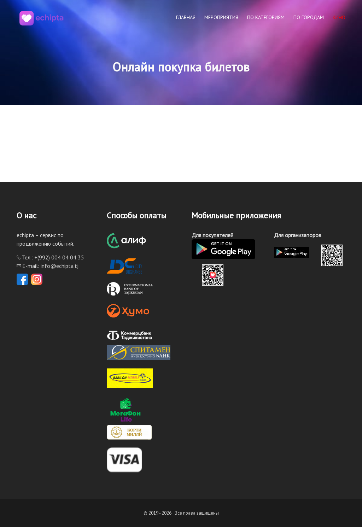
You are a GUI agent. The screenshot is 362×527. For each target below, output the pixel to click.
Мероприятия (221, 17)
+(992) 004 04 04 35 (59, 257)
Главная (185, 17)
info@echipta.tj (59, 265)
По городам (308, 17)
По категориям (266, 17)
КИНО (339, 17)
